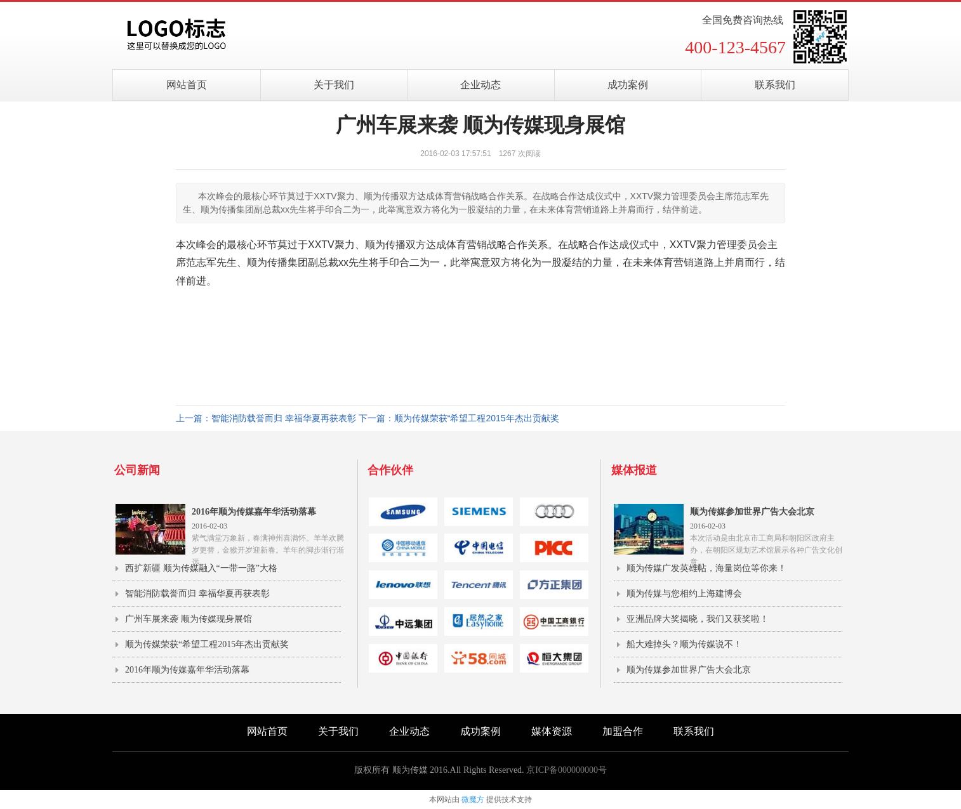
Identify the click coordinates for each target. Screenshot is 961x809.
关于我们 (334, 84)
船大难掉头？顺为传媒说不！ (684, 644)
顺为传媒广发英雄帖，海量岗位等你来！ (706, 568)
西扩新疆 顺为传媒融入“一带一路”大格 (201, 568)
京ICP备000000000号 (566, 770)
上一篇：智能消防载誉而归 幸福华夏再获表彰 (266, 418)
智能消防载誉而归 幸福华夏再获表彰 (197, 593)
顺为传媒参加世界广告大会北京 (688, 669)
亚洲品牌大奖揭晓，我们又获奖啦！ (697, 619)
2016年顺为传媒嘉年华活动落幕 (187, 669)
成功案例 (627, 84)
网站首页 (186, 84)
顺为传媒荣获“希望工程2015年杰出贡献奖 (207, 644)
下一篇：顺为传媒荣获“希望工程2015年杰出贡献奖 (459, 418)
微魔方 (472, 799)
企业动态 (480, 84)
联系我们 (775, 84)
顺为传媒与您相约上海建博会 (684, 593)
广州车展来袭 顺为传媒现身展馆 (188, 619)
